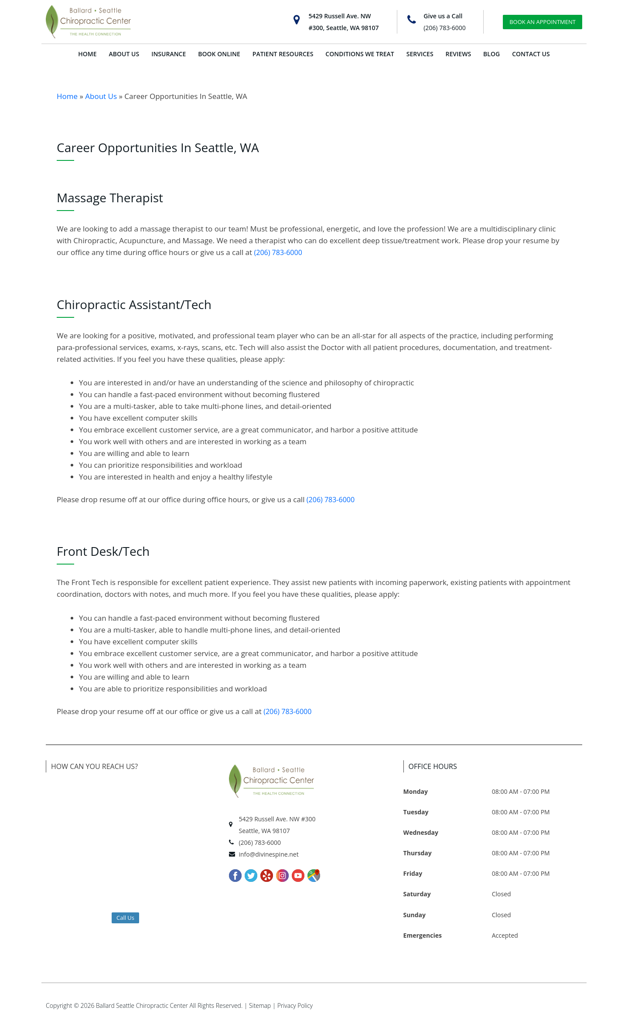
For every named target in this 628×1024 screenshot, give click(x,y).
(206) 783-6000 (444, 28)
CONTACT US (531, 54)
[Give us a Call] (411, 19)
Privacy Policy (298, 1005)
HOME (87, 54)
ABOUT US (124, 54)
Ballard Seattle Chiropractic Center (143, 1005)
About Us (101, 96)
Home (67, 96)
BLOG (491, 54)
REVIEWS (458, 54)
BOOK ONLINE (219, 54)
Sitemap (262, 1005)
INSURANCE (168, 54)
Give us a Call (442, 16)
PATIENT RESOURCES (283, 54)
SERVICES (419, 54)
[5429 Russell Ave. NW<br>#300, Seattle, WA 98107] (296, 19)
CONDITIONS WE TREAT (359, 54)
